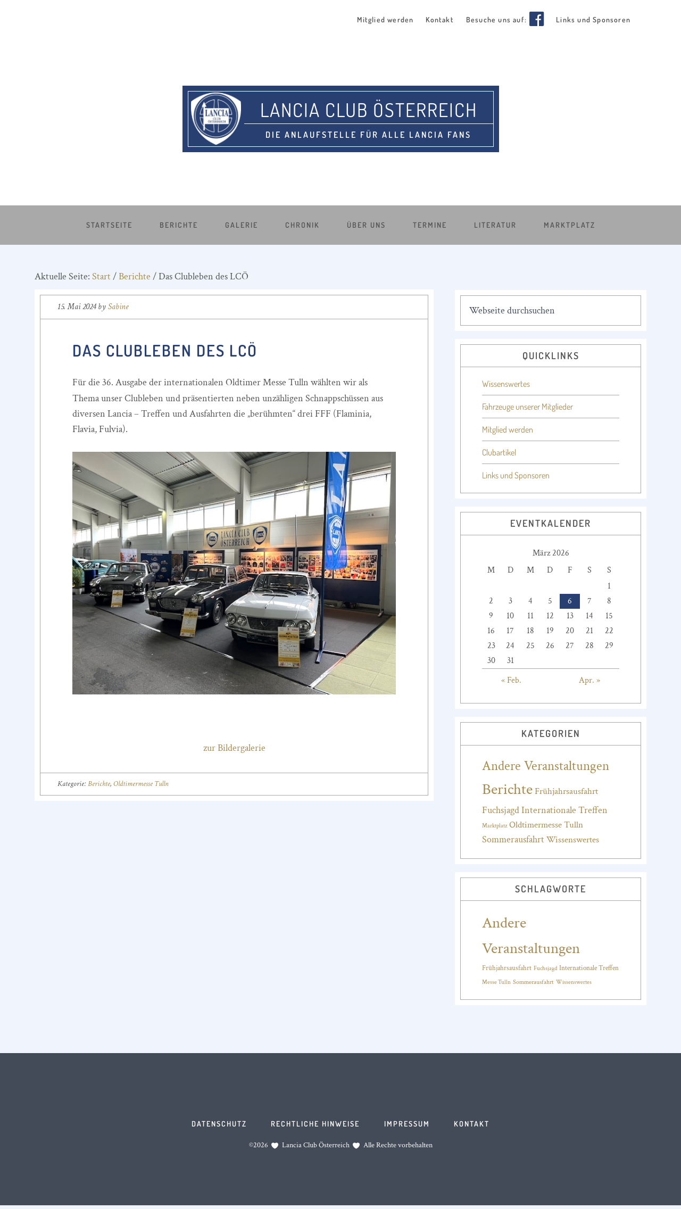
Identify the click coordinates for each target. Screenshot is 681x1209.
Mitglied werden (507, 429)
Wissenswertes (506, 383)
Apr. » (589, 679)
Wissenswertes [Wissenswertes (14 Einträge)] (574, 982)
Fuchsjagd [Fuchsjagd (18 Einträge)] (500, 810)
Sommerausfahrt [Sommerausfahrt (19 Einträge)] (513, 839)
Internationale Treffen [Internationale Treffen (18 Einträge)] (589, 967)
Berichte (99, 783)
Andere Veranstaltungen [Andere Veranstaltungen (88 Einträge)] (545, 765)
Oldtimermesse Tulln (141, 783)
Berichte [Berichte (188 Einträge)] (507, 789)
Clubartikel (499, 452)
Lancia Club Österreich (368, 108)
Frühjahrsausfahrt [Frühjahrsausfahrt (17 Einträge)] (566, 791)
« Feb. (511, 679)
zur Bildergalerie (234, 747)
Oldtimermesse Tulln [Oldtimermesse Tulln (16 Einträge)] (546, 824)
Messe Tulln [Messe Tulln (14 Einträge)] (496, 982)
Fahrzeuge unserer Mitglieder (527, 406)
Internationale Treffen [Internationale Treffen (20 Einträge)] (564, 810)
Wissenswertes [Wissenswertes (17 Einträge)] (572, 840)
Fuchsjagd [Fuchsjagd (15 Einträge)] (545, 968)
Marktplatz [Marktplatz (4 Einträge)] (494, 825)
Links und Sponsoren (516, 475)
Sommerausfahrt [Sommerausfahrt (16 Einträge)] (533, 982)
